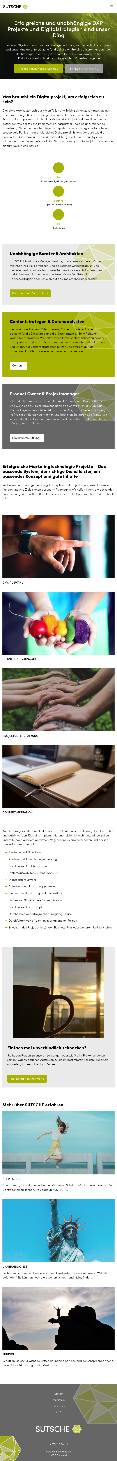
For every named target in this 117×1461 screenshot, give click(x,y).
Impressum (58, 1378)
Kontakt (58, 1372)
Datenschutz (59, 1384)
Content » (18, 344)
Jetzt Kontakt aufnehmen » (27, 1057)
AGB (58, 1390)
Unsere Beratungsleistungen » (38, 68)
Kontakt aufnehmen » (84, 68)
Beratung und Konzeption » (30, 272)
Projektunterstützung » (27, 416)
